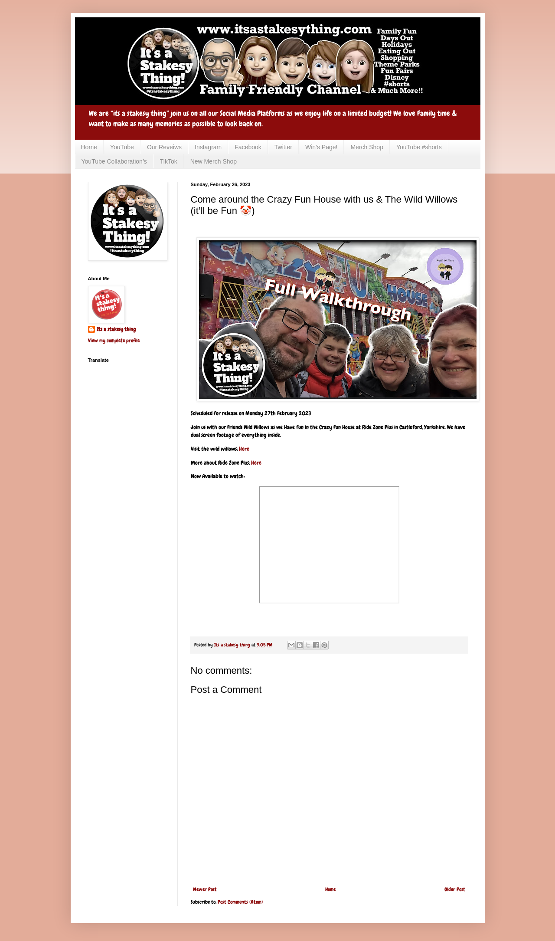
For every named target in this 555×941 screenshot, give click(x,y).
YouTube (122, 147)
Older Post (454, 889)
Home (89, 147)
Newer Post (205, 889)
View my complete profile (114, 340)
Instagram (208, 147)
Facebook (248, 147)
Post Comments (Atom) (240, 901)
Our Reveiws (164, 147)
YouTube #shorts (419, 147)
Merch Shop (366, 147)
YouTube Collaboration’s (114, 161)
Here (244, 448)
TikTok (168, 161)
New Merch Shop (213, 161)
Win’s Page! (321, 147)
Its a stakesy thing (116, 329)
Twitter (283, 147)
